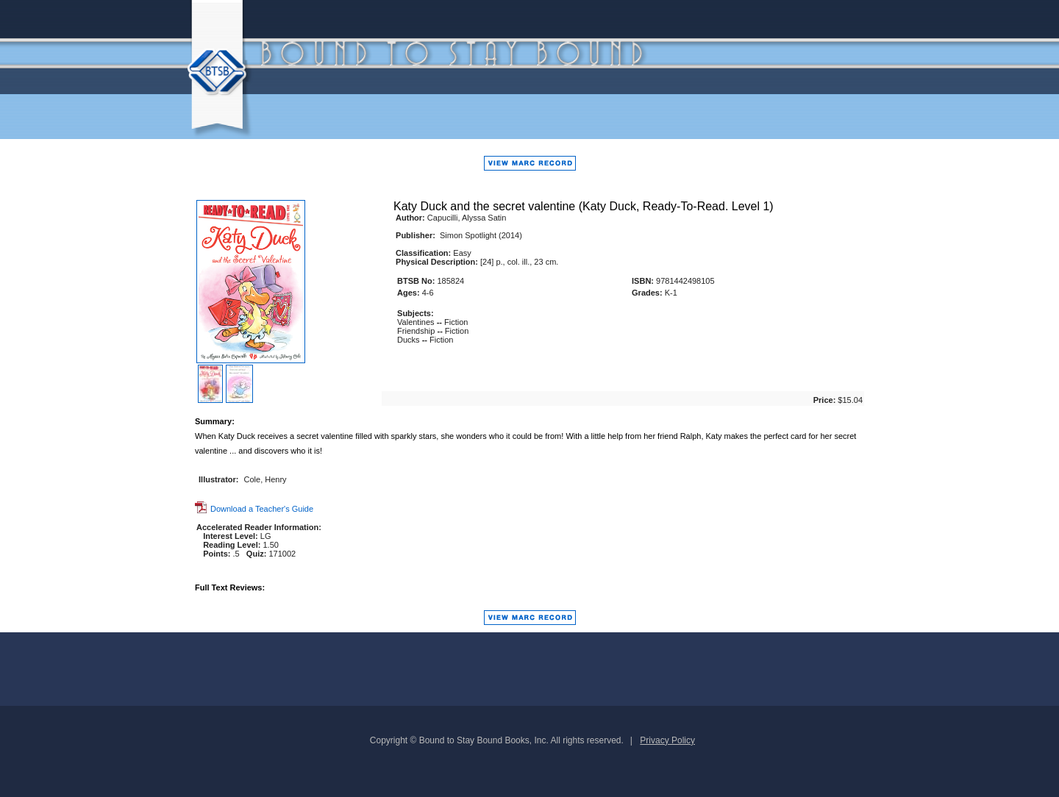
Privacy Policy (667, 740)
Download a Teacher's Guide (254, 508)
